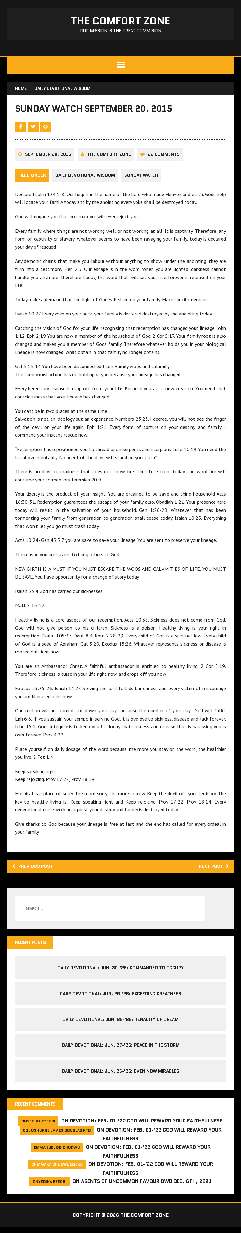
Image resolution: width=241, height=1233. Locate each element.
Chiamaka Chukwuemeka (57, 1170)
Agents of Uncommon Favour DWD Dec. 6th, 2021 (146, 1187)
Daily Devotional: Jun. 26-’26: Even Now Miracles (120, 1076)
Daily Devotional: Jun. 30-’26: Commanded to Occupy (120, 973)
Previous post (35, 870)
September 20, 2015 (49, 158)
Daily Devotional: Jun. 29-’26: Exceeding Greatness (120, 999)
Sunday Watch (143, 179)
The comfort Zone (109, 158)
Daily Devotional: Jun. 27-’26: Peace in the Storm (120, 1050)
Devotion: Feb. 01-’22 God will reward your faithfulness (146, 1126)
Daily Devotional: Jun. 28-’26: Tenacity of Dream (120, 1025)
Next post (211, 870)
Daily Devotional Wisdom (85, 179)
